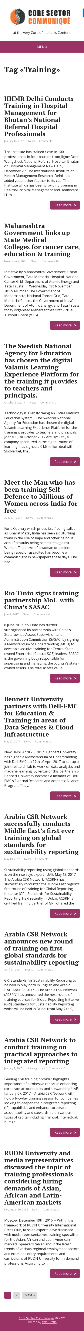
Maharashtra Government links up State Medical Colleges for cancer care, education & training (42, 239)
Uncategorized (36, 1068)
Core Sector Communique (36, 1318)
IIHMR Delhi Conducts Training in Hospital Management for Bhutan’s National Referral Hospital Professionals (38, 116)
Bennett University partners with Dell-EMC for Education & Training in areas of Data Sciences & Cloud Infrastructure (41, 716)
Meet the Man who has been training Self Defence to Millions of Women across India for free (41, 496)
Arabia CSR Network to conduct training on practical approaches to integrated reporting (41, 1050)
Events (29, 969)
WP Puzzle (49, 1322)
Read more (63, 205)
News (31, 141)
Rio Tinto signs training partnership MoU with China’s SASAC (41, 600)
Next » (30, 1295)
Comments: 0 (47, 141)
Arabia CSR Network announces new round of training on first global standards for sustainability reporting (41, 948)
